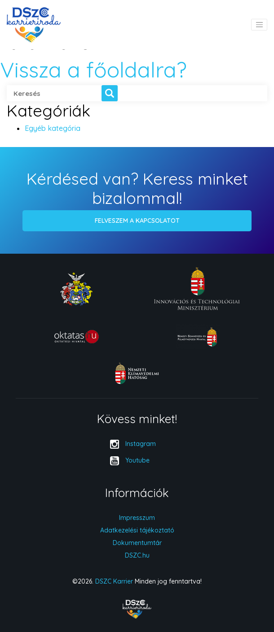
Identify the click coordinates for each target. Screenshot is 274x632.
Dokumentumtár (137, 543)
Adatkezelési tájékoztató (137, 530)
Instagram (140, 444)
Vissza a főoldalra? (93, 69)
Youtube (137, 460)
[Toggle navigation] (259, 24)
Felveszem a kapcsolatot (137, 220)
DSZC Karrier (114, 581)
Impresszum (137, 518)
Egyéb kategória (52, 128)
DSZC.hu (137, 555)
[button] (110, 93)
